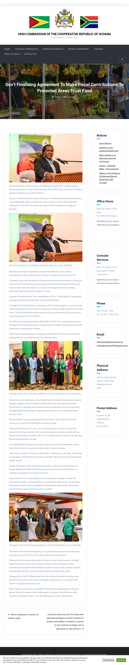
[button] (45, 158)
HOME (7, 49)
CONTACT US (30, 54)
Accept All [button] (121, 660)
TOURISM (98, 49)
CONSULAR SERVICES (52, 49)
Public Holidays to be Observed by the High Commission (107, 158)
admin (72, 97)
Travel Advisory (105, 143)
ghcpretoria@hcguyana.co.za (110, 342)
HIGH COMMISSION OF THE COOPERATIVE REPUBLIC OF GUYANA (64, 34)
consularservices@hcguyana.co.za (112, 345)
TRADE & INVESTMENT (78, 49)
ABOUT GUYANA (11, 54)
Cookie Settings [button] (108, 660)
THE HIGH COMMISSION (26, 49)
